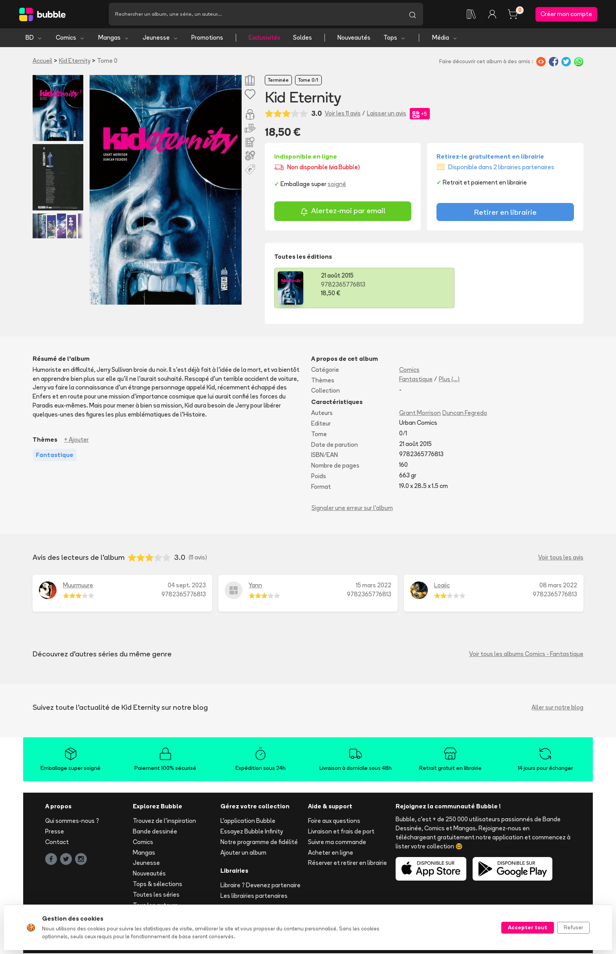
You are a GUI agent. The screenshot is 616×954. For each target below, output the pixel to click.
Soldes (302, 38)
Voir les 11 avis (343, 114)
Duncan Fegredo (464, 413)
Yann (255, 586)
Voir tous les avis (560, 558)
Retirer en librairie (505, 212)
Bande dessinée (155, 832)
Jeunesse (160, 38)
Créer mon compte (566, 14)
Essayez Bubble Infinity (251, 832)
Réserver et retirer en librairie (347, 863)
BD (34, 38)
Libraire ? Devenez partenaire (260, 886)
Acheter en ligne (330, 853)
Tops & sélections (157, 884)
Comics (70, 38)
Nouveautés (353, 38)
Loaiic (442, 586)
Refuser (573, 927)
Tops (394, 38)
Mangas (113, 38)
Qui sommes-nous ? (72, 821)
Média (445, 38)
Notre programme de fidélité (259, 842)
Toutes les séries (156, 895)
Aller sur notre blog (557, 707)
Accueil (42, 61)
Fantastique (416, 379)
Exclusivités (264, 38)
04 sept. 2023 (187, 586)
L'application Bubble (247, 821)
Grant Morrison (420, 413)
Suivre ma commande (337, 842)
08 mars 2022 (558, 586)
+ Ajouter (76, 440)
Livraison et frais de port (341, 832)
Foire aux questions (334, 821)
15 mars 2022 (373, 586)
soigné (337, 184)
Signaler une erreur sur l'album (352, 508)
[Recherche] (255, 14)
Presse (54, 832)
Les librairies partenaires (254, 896)
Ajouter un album (243, 853)
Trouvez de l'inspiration (164, 821)
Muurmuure (78, 586)
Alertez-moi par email (342, 212)
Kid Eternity (74, 61)
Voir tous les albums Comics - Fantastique (526, 654)
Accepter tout (527, 927)
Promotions (207, 38)
